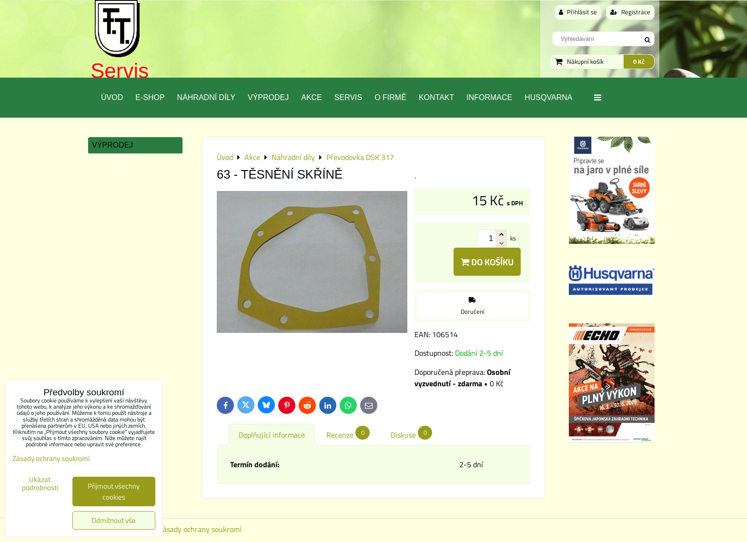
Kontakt (436, 97)
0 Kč (639, 61)
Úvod (112, 97)
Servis (120, 70)
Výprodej (268, 97)
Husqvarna (548, 97)
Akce (311, 97)
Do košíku (487, 262)
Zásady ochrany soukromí (200, 529)
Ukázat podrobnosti (40, 484)
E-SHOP (149, 97)
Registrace (630, 12)
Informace (489, 97)
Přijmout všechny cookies (114, 491)
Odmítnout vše (113, 520)
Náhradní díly (206, 97)
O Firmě (390, 97)
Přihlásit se (578, 12)
